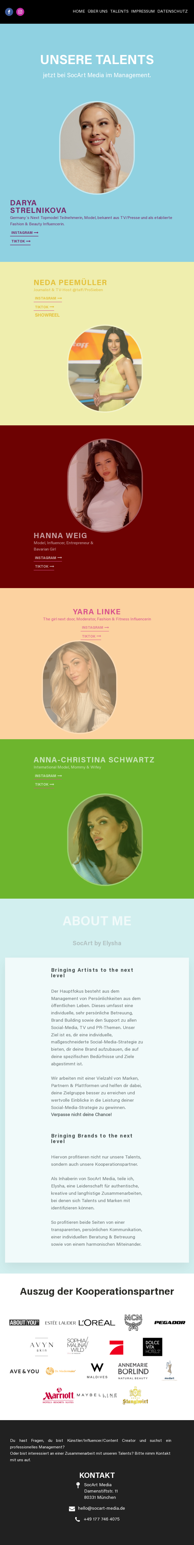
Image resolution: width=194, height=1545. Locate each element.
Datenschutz (172, 12)
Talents (119, 12)
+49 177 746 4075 (101, 1519)
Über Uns (98, 12)
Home (79, 12)
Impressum (143, 12)
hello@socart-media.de (101, 1508)
